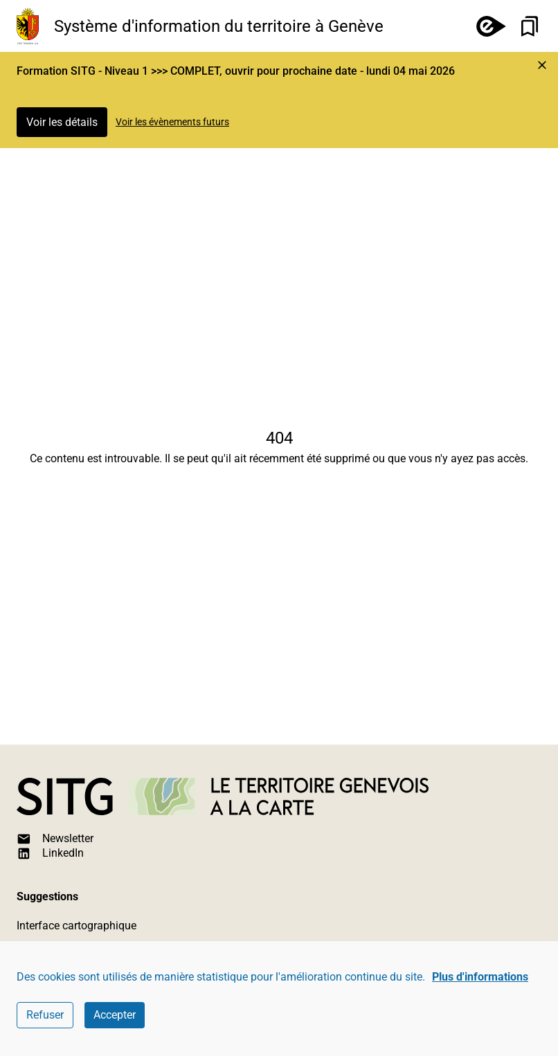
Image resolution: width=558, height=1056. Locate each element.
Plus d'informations (480, 976)
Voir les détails (62, 122)
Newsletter (55, 839)
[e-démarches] (486, 26)
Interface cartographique (76, 925)
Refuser (45, 1014)
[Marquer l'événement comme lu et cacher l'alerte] (542, 65)
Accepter (114, 1014)
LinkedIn (50, 853)
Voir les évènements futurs (172, 121)
